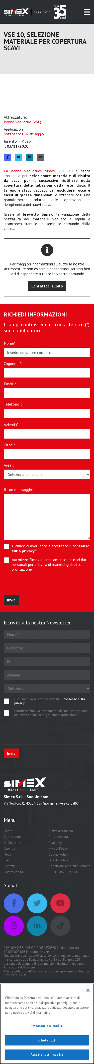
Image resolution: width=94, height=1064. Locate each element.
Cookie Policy (58, 854)
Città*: (9, 445)
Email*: (10, 384)
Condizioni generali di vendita (69, 866)
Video (26, 141)
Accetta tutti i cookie (47, 1054)
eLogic (45, 971)
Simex (10, 971)
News (8, 854)
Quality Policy (58, 860)
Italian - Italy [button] (41, 12)
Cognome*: (13, 363)
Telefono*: (13, 404)
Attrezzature (12, 837)
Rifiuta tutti (47, 1040)
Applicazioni (12, 843)
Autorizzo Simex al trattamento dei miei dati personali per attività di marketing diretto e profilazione (49, 564)
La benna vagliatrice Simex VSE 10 (38, 170)
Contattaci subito (47, 285)
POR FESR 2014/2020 (63, 872)
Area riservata (58, 837)
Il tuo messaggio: (18, 489)
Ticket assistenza (61, 831)
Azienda (9, 848)
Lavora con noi (14, 872)
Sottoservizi (14, 133)
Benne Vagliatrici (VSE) (22, 121)
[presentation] (41, 585)
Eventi (8, 860)
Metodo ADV (25, 971)
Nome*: (10, 343)
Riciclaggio (35, 133)
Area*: (9, 465)
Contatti (9, 866)
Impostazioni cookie (46, 1026)
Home (8, 831)
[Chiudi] (87, 990)
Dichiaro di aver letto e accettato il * (50, 548)
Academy (55, 843)
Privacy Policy (58, 848)
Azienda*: (11, 424)
